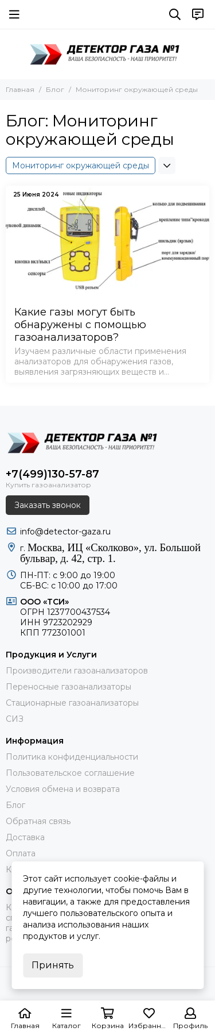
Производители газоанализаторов (77, 670)
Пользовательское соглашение (70, 773)
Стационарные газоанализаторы (72, 703)
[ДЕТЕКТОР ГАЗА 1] (107, 54)
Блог (55, 89)
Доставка (25, 837)
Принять (53, 965)
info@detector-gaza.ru (65, 531)
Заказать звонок (47, 505)
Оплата (21, 853)
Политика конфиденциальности (72, 757)
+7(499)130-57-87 (52, 474)
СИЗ (15, 719)
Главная (20, 89)
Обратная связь (38, 821)
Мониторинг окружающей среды (80, 165)
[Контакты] (197, 14)
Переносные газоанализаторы (68, 687)
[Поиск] (174, 14)
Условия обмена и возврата (63, 789)
